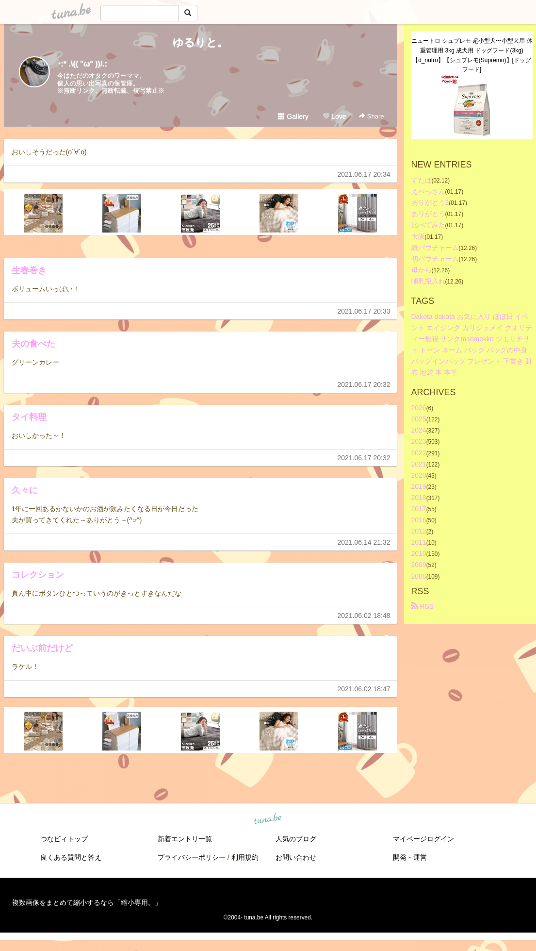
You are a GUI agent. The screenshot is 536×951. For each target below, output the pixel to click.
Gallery (293, 116)
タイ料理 (29, 417)
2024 (418, 430)
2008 (418, 576)
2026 (418, 408)
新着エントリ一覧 (185, 839)
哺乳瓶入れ (428, 281)
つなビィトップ (64, 839)
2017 (418, 509)
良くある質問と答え (70, 857)
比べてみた (428, 225)
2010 (418, 553)
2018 (418, 497)
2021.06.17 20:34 (364, 174)
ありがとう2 (430, 202)
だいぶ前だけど (42, 648)
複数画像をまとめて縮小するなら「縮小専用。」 (87, 902)
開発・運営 (410, 857)
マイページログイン (423, 839)
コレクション (38, 575)
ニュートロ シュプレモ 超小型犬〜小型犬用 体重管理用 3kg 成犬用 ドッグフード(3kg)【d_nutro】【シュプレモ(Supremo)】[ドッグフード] (472, 55)
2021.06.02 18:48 (364, 615)
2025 (418, 419)
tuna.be (268, 819)
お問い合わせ (296, 857)
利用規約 (245, 857)
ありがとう (428, 213)
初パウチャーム (435, 259)
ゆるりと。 (200, 42)
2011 (418, 542)
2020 (418, 475)
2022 (418, 453)
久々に (25, 490)
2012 (418, 531)
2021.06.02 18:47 (364, 689)
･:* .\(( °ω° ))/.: (82, 64)
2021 (418, 464)
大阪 (418, 236)
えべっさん (428, 191)
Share (371, 116)
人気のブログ (296, 839)
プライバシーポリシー (192, 857)
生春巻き (29, 270)
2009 (418, 564)
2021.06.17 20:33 (364, 311)
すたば (421, 180)
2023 (418, 441)
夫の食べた (33, 344)
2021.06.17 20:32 (364, 384)
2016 (418, 520)
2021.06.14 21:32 (364, 542)
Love (334, 116)
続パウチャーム (435, 247)
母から (421, 270)
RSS (422, 606)
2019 (418, 486)
